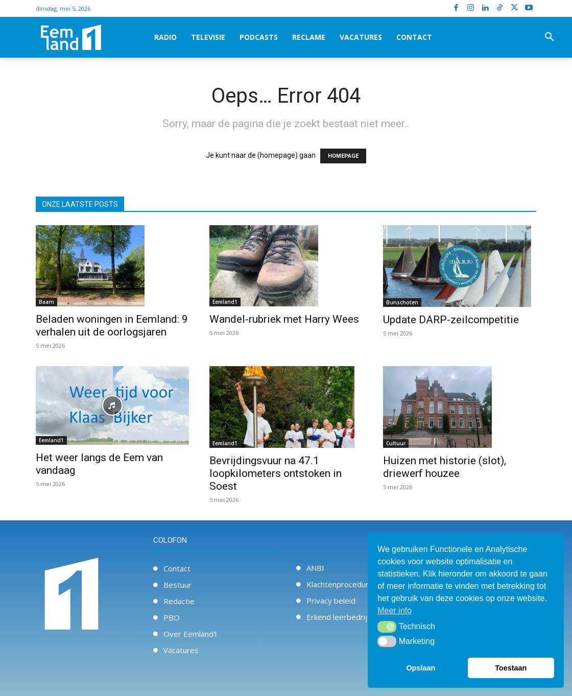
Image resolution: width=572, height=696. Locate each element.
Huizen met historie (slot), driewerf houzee (444, 466)
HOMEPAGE (343, 156)
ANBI (315, 568)
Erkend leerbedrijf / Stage (351, 617)
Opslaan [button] (420, 668)
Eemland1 (224, 301)
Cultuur (396, 443)
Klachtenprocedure (339, 584)
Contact (176, 568)
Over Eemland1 (190, 634)
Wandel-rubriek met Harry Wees (284, 319)
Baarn (46, 301)
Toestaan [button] (511, 668)
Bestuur (177, 585)
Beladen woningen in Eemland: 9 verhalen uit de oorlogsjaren (112, 325)
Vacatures (181, 650)
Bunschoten (402, 302)
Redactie (179, 601)
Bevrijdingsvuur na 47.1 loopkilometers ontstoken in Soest (275, 473)
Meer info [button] (394, 610)
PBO (171, 617)
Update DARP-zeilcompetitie (451, 320)
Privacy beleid (330, 600)
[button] (549, 37)
